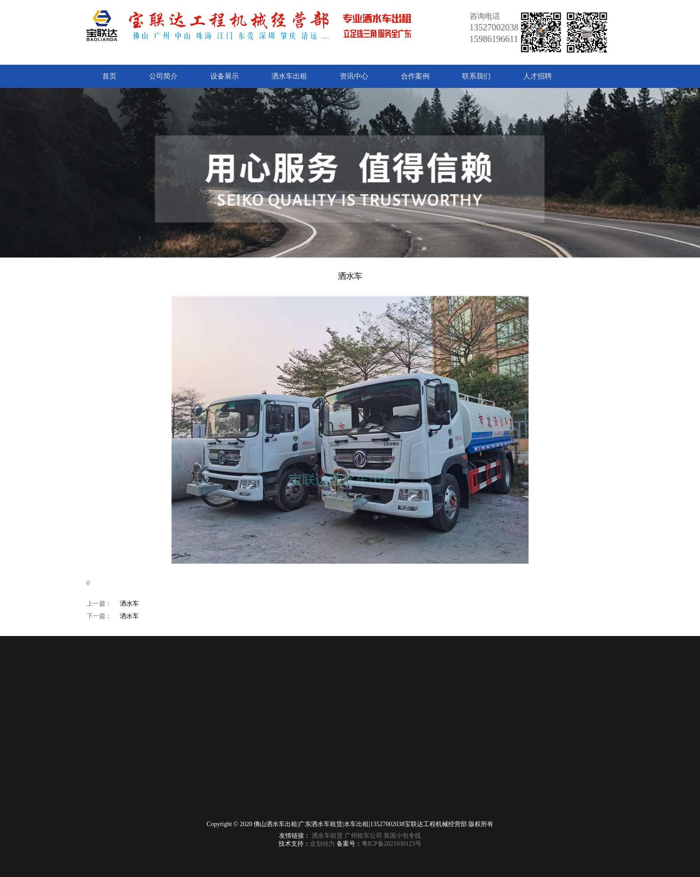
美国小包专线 (402, 835)
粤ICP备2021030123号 (391, 843)
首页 (109, 76)
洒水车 (129, 603)
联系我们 (476, 76)
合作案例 (415, 76)
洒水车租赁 (327, 835)
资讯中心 (354, 76)
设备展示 (224, 76)
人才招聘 (537, 76)
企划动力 (322, 843)
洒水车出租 (289, 76)
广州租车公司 (363, 835)
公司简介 (163, 76)
